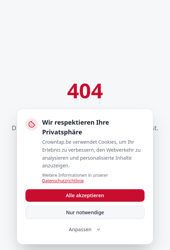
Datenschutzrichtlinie (63, 181)
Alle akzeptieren (85, 195)
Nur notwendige (85, 212)
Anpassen (85, 229)
